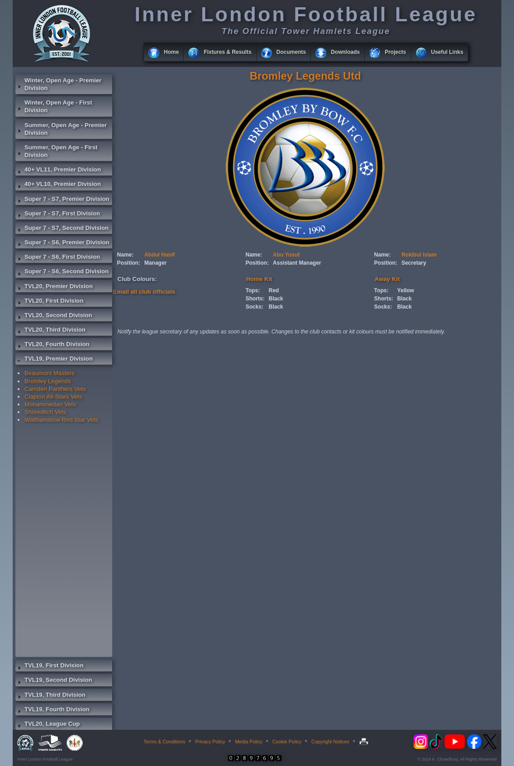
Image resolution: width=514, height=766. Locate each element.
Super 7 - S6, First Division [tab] (57, 257)
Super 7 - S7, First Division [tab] (57, 214)
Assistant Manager (297, 263)
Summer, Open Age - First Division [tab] (56, 151)
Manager (155, 263)
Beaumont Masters (49, 373)
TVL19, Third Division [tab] (50, 695)
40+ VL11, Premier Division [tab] (58, 170)
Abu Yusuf (286, 255)
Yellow (405, 290)
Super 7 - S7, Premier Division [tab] (62, 200)
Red (274, 290)
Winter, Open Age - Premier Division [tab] (58, 84)
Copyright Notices (330, 741)
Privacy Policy (210, 741)
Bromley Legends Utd (305, 76)
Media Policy (248, 741)
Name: (125, 255)
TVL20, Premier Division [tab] (54, 287)
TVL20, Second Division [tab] (53, 316)
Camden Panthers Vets (55, 388)
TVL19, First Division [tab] (49, 666)
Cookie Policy (287, 741)
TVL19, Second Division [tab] (53, 680)
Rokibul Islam (419, 255)
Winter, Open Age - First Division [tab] (53, 106)
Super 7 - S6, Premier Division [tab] (62, 243)
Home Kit (259, 279)
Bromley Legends (47, 381)
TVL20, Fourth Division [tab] (52, 345)
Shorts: (255, 298)
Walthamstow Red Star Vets (61, 419)
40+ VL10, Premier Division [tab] (58, 185)
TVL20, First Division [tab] (49, 301)
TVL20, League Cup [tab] (47, 724)
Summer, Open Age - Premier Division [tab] (61, 129)
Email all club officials (144, 291)
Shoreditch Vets (45, 412)
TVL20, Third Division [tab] (50, 330)
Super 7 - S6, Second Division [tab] (62, 272)
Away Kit (387, 279)
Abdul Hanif (159, 255)
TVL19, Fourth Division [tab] (52, 710)
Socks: (254, 307)
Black (276, 298)
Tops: (253, 290)
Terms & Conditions (164, 741)
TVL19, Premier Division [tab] (54, 359)
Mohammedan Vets (50, 404)
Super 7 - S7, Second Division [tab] (62, 228)
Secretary (413, 263)
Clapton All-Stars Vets (53, 396)
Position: (128, 263)
